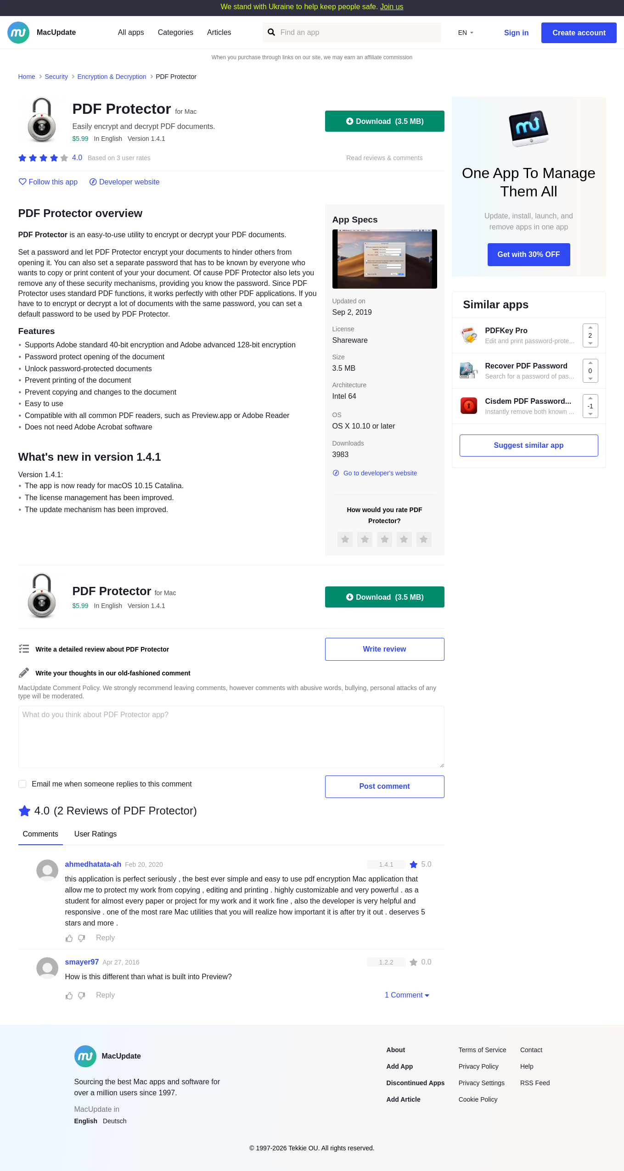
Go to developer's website (374, 473)
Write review (384, 649)
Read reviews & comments (384, 158)
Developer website (124, 182)
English (86, 1121)
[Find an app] (270, 32)
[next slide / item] (430, 258)
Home (26, 76)
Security (56, 76)
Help (527, 1066)
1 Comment (408, 995)
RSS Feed (535, 1083)
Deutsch (114, 1121)
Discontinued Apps (416, 1083)
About (396, 1050)
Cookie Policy (478, 1099)
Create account (579, 33)
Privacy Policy (479, 1066)
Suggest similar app (528, 445)
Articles (219, 32)
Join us (392, 6)
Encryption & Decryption (111, 76)
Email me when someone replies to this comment (112, 784)
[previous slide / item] (338, 258)
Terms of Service (482, 1050)
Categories (175, 32)
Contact (531, 1050)
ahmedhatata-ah (93, 864)
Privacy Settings (482, 1083)
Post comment (384, 786)
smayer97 (82, 962)
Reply (105, 937)
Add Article (404, 1099)
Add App (400, 1066)
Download (384, 121)
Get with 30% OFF (528, 254)
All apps (131, 32)
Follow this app (48, 182)
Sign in (516, 33)
